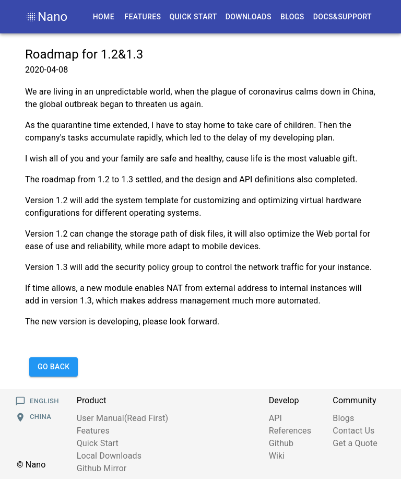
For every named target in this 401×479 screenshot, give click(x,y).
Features (93, 431)
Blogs (343, 418)
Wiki (277, 456)
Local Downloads (109, 456)
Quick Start (98, 443)
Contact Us (353, 431)
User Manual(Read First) (123, 418)
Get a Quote (355, 443)
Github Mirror (102, 468)
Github (281, 443)
